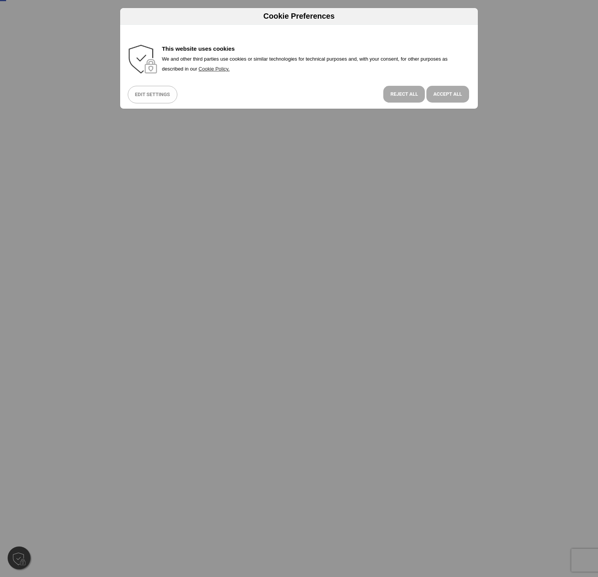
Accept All (447, 94)
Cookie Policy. (214, 69)
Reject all (404, 94)
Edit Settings (152, 94)
